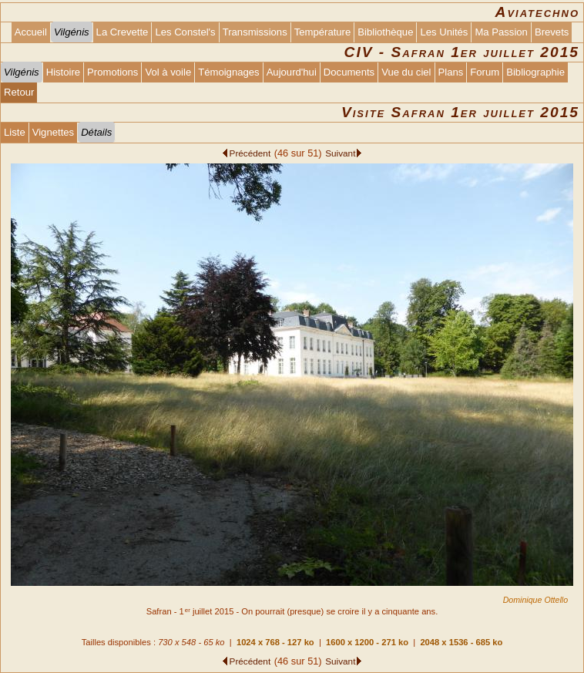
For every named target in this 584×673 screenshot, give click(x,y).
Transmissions (255, 32)
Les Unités (444, 32)
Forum (484, 72)
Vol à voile (168, 72)
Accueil (31, 32)
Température (322, 32)
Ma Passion (501, 32)
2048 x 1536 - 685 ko (461, 642)
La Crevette (122, 32)
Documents (349, 72)
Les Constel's (185, 32)
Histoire (63, 72)
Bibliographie (535, 72)
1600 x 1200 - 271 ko (367, 642)
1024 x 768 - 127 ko (275, 642)
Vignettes (53, 132)
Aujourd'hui (292, 72)
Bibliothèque (385, 32)
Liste (14, 132)
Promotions (112, 72)
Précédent (250, 153)
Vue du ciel (406, 72)
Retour (19, 92)
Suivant (340, 153)
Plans (451, 72)
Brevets (552, 32)
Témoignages (228, 72)
